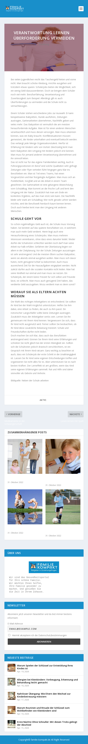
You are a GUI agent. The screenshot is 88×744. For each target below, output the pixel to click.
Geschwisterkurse (18, 528)
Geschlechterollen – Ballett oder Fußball (61, 530)
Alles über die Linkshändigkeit (55, 480)
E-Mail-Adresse (15, 623)
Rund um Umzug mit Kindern (25, 478)
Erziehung (44, 44)
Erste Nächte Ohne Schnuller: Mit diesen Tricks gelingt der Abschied (47, 723)
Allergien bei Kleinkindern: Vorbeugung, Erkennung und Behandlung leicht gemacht (47, 681)
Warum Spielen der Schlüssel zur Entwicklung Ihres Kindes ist (45, 667)
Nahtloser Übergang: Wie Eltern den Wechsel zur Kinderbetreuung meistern (44, 695)
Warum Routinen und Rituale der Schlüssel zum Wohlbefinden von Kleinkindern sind (43, 709)
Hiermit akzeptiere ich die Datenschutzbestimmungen (37, 635)
